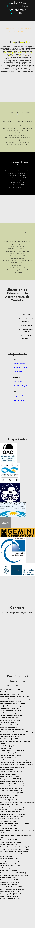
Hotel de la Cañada (20, 367)
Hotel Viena (18, 371)
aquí (28, 55)
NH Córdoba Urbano (20, 363)
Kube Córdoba (18, 382)
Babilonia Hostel (19, 400)
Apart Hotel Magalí (20, 386)
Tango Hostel (18, 396)
